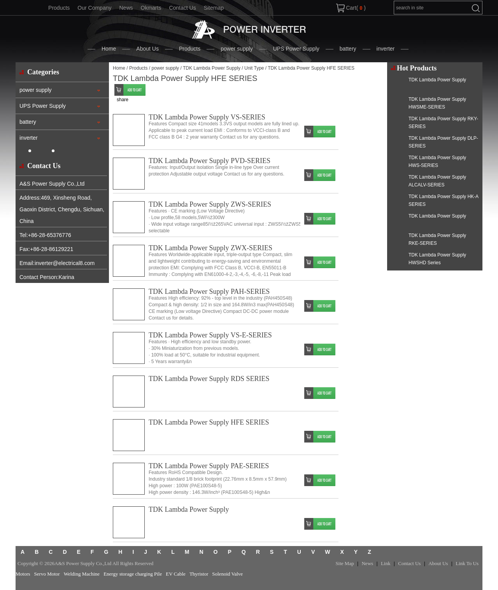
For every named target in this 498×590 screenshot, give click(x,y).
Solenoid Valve (227, 574)
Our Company (94, 8)
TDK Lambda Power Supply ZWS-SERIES (210, 204)
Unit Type (254, 68)
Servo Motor (47, 574)
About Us (147, 49)
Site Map (344, 563)
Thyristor (198, 574)
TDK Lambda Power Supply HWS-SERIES (437, 161)
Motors (23, 574)
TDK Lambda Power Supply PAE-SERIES (209, 466)
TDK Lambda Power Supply (211, 68)
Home (109, 49)
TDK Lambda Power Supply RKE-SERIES (437, 239)
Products (59, 8)
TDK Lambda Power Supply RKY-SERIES (443, 122)
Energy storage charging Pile (132, 574)
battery (348, 49)
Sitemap (214, 8)
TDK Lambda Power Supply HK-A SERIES (443, 200)
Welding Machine (82, 574)
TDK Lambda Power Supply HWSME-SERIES (437, 103)
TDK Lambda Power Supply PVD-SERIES (209, 161)
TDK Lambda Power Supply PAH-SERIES (209, 291)
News (126, 8)
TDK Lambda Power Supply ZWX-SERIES (210, 248)
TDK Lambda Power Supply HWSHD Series (437, 258)
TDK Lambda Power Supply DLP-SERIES (443, 142)
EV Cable (176, 574)
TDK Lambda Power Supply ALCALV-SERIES (437, 181)
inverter (386, 49)
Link (386, 563)
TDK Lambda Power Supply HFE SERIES (209, 422)
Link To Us (467, 563)
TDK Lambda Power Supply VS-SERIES (207, 117)
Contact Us (182, 8)
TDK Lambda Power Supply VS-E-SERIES (210, 335)
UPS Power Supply (296, 49)
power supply (237, 49)
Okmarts (151, 8)
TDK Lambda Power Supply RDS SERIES (209, 379)
